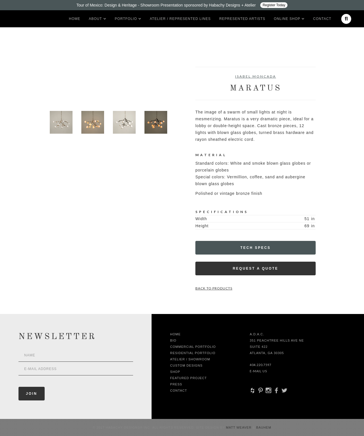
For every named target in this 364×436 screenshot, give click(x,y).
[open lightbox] (61, 92)
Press (176, 384)
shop (175, 371)
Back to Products (213, 288)
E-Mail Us (258, 371)
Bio (173, 340)
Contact (322, 19)
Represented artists (242, 19)
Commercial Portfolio (193, 346)
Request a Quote (255, 268)
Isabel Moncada (255, 76)
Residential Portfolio (192, 353)
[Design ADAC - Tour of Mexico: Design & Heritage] (182, 5)
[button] (95, 18)
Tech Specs (255, 248)
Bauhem (263, 427)
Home (74, 19)
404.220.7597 (260, 365)
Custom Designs (186, 365)
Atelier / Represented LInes (180, 19)
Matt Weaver (239, 427)
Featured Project (188, 378)
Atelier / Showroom (190, 359)
